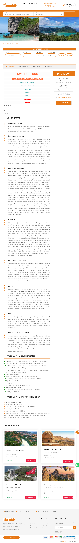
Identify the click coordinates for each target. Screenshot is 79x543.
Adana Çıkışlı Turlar (47, 522)
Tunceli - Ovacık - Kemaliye (15, 451)
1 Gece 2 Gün (49, 493)
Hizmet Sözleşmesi (34, 527)
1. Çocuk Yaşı (39, 52)
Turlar (24, 3)
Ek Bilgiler (36, 66)
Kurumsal (25, 7)
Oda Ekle (62, 55)
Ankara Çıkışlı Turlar (48, 524)
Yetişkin (25, 52)
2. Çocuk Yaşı (51, 52)
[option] (19, 29)
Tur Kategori (7, 12)
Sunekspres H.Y (13, 491)
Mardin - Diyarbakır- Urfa (52, 449)
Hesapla (69, 55)
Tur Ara (70, 14)
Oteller (31, 3)
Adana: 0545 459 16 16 (50, 7)
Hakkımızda (33, 526)
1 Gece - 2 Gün (49, 457)
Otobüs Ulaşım (50, 491)
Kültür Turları (46, 526)
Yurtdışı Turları (46, 527)
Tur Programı (10, 66)
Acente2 (64, 541)
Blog (36, 3)
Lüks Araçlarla (12, 454)
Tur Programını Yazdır (64, 97)
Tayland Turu (15, 43)
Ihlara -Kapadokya (50, 485)
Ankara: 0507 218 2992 (49, 4)
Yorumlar (48, 66)
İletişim (32, 529)
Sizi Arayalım (63, 103)
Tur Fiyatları (24, 66)
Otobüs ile (48, 455)
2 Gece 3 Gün (11, 493)
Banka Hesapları (34, 522)
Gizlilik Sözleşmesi (34, 524)
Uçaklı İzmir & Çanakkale (14, 485)
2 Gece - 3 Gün (11, 456)
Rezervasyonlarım (11, 537)
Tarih (36, 12)
